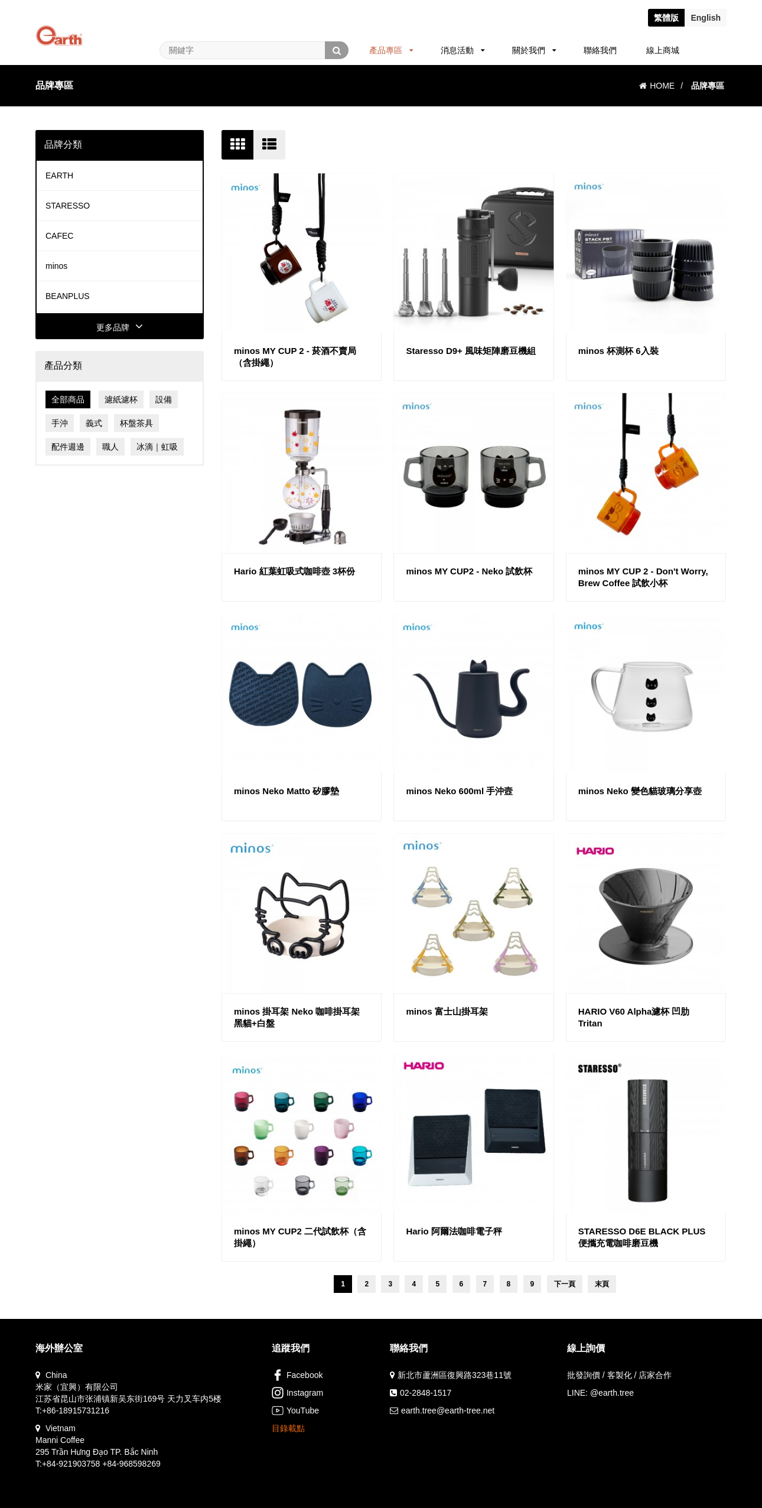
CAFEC (59, 235)
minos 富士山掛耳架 (446, 1011)
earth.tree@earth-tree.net (447, 1410)
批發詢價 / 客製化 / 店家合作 (619, 1375)
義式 (94, 423)
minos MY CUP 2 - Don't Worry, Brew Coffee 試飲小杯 (643, 577)
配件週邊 (67, 446)
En (706, 17)
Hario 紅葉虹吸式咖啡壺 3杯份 (294, 571)
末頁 (602, 1284)
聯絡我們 (600, 50)
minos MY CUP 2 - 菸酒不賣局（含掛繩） (295, 357)
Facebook (297, 1375)
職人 (110, 446)
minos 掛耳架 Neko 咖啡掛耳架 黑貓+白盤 (297, 1017)
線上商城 (662, 50)
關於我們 (534, 50)
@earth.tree (612, 1393)
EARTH (59, 175)
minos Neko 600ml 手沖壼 (459, 791)
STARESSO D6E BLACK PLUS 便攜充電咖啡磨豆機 (642, 1237)
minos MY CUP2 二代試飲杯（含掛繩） (300, 1237)
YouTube (295, 1410)
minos (56, 266)
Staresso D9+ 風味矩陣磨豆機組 (471, 351)
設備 (163, 399)
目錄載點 (288, 1428)
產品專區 (391, 50)
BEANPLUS (67, 296)
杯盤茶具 (136, 423)
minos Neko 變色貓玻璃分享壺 (640, 791)
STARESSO (67, 205)
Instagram (297, 1393)
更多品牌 (119, 327)
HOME (657, 85)
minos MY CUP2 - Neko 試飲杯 (469, 571)
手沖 (59, 423)
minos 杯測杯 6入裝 (618, 351)
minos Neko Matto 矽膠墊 (286, 791)
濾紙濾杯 (121, 399)
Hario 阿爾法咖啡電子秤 (454, 1231)
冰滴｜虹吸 (157, 446)
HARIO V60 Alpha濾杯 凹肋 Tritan (634, 1017)
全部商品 (67, 399)
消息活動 (463, 50)
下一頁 (564, 1284)
